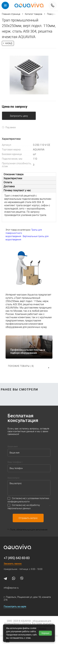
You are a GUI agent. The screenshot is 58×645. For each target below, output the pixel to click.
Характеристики (13, 178)
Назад (8, 43)
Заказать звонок (13, 563)
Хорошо (45, 633)
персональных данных (19, 508)
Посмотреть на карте (15, 606)
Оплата (8, 182)
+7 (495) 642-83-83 (17, 558)
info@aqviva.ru (11, 587)
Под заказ (9, 127)
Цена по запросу (14, 106)
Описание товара (14, 174)
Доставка (9, 186)
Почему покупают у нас (17, 190)
